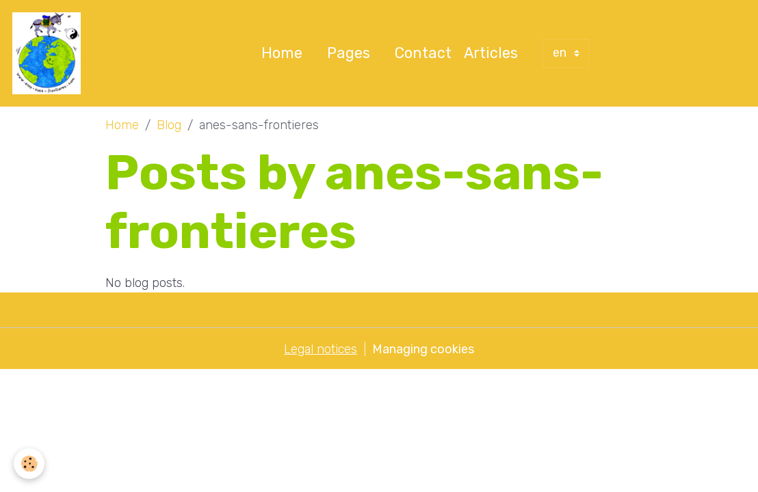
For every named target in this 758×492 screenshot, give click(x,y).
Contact (423, 53)
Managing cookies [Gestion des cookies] (423, 349)
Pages (348, 53)
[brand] (49, 53)
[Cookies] (29, 463)
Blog (169, 125)
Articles (491, 53)
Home (281, 53)
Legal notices (320, 349)
